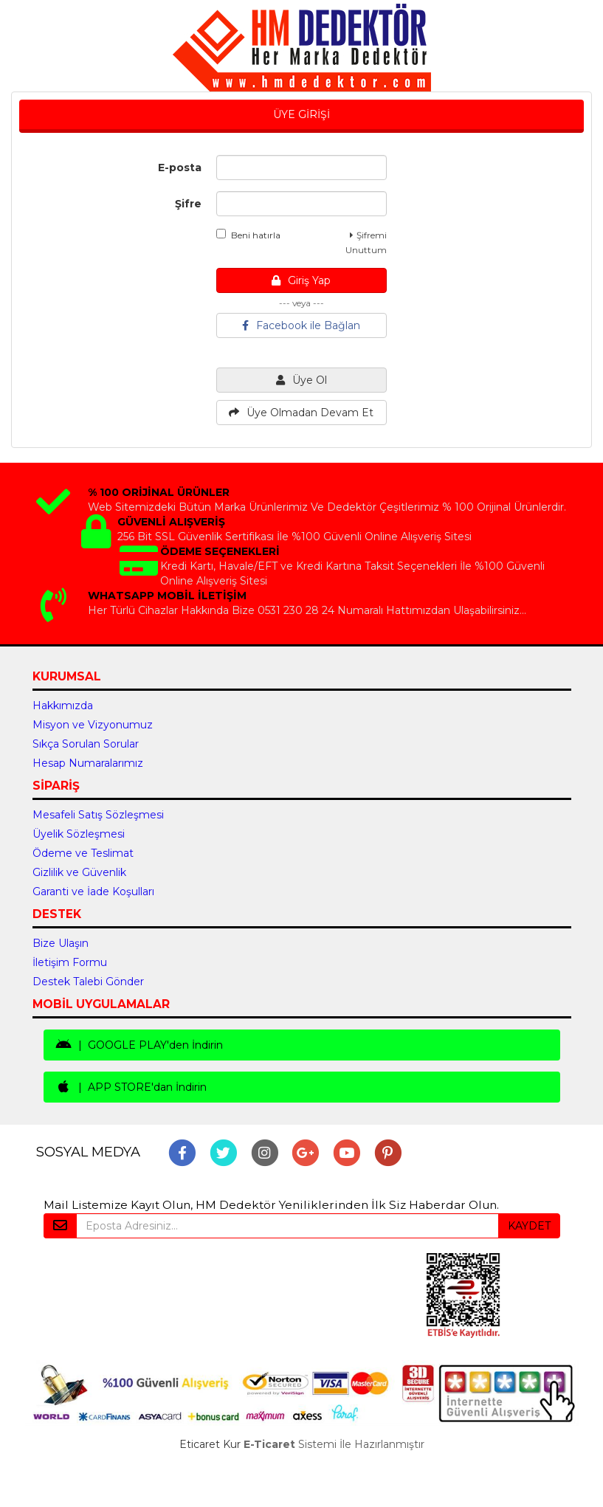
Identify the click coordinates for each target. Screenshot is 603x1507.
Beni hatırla (248, 235)
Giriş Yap (301, 280)
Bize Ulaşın (60, 943)
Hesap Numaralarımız (87, 763)
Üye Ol (301, 380)
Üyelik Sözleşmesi (78, 834)
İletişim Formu (69, 962)
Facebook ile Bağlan (301, 325)
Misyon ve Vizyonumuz (92, 724)
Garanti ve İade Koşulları (93, 891)
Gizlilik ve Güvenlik (79, 872)
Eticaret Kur (210, 1444)
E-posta (179, 167)
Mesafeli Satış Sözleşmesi (98, 814)
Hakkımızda (62, 705)
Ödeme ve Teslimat (83, 853)
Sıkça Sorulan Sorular (85, 744)
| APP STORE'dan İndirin (131, 1087)
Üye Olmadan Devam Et (301, 412)
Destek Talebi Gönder (88, 981)
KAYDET (529, 1225)
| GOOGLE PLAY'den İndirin (139, 1045)
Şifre (188, 203)
